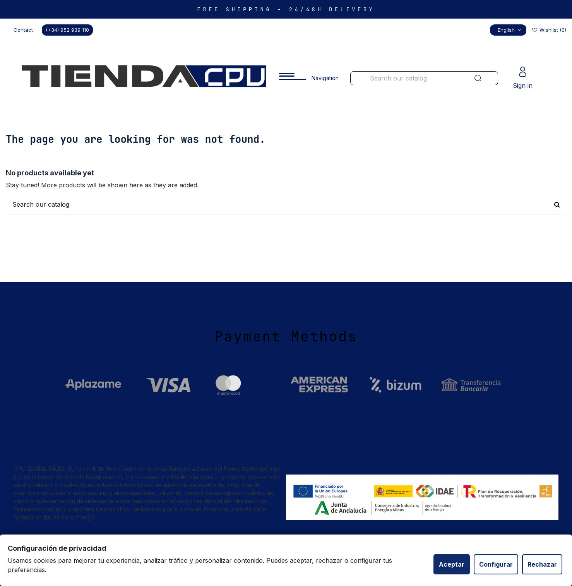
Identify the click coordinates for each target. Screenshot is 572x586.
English (510, 30)
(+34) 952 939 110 (67, 30)
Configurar (496, 564)
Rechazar (542, 564)
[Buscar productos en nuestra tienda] (409, 78)
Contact (23, 30)
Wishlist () (548, 30)
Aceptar (451, 564)
